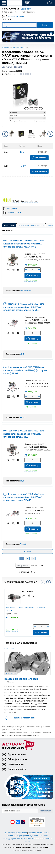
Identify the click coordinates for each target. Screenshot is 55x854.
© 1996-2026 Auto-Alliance (16, 832)
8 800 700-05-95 (13, 748)
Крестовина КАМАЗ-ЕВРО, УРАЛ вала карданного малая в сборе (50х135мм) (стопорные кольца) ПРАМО (23, 497)
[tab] (9, 225)
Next (50, 134)
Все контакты (26, 9)
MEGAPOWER (26, 290)
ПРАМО (23, 544)
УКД (22, 354)
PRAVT (23, 417)
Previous (5, 134)
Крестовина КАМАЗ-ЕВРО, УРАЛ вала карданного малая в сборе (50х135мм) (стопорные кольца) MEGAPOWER (23, 243)
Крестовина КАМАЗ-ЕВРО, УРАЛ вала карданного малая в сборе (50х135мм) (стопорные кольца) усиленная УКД (23, 306)
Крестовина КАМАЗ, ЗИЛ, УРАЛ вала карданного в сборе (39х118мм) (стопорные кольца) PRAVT (25, 370)
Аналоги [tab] (9, 225)
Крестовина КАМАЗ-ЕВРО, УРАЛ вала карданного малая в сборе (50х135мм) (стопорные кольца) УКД (23, 433)
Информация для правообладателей (22, 835)
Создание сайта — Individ (38, 832)
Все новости (9, 648)
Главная (5, 47)
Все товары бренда (29, 201)
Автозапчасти (18, 47)
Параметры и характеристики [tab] (31, 225)
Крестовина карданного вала (21, 678)
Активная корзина (16, 16)
